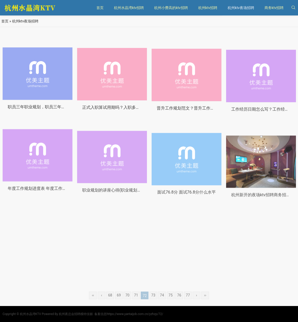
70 (127, 301)
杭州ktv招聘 (207, 8)
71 (136, 301)
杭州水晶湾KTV (30, 314)
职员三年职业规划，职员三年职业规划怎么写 (49, 109)
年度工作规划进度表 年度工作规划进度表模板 (49, 195)
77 (188, 301)
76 (179, 301)
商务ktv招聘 (274, 8)
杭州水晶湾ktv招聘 (129, 8)
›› (205, 301)
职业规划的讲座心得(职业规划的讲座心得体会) (125, 199)
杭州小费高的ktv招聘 (171, 8)
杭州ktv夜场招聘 (241, 8)
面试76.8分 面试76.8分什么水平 (186, 203)
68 (110, 301)
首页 (100, 8)
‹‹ (93, 301)
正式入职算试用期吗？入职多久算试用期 (119, 111)
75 (171, 301)
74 (162, 301)
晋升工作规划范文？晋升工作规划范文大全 (196, 112)
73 (153, 301)
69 (119, 301)
